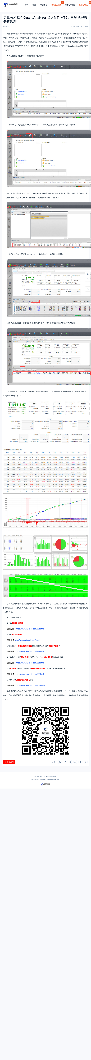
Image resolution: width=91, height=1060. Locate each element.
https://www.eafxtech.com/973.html (30, 651)
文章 (34, 5)
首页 (26, 5)
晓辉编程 (53, 776)
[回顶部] (87, 289)
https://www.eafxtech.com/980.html (28, 640)
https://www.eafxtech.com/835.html (30, 674)
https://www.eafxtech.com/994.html (30, 629)
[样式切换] (87, 274)
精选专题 (43, 5)
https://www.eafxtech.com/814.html (30, 663)
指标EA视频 (70, 5)
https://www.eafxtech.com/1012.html (30, 685)
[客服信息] (87, 279)
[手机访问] (87, 284)
